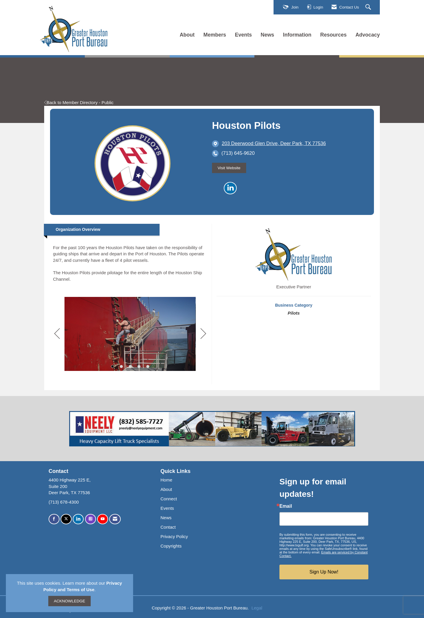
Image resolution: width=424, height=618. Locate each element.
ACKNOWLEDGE (69, 601)
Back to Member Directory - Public (79, 102)
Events (243, 35)
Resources (333, 35)
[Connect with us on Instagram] (90, 519)
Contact (168, 527)
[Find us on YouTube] (102, 519)
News (267, 35)
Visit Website (229, 168)
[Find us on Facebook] (54, 519)
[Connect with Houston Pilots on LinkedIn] (230, 188)
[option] (130, 334)
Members (214, 35)
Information (297, 35)
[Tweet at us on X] (66, 519)
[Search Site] (368, 7)
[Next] (203, 334)
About (187, 35)
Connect (168, 498)
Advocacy (367, 35)
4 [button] (139, 366)
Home (166, 479)
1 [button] (112, 366)
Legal (256, 607)
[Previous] (57, 334)
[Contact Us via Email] (115, 519)
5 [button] (147, 366)
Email (285, 506)
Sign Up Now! (323, 571)
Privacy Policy (174, 536)
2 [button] (121, 366)
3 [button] (130, 366)
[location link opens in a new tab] (274, 143)
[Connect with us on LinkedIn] (78, 519)
